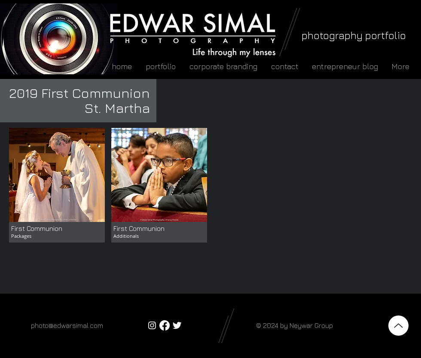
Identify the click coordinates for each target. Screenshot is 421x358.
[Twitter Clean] (177, 325)
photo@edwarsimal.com (67, 325)
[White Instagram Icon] (152, 325)
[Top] (398, 326)
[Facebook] (164, 325)
